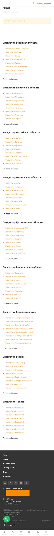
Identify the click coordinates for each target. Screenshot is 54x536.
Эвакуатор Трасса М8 (14, 433)
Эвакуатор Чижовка (14, 366)
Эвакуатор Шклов (13, 287)
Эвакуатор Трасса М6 (14, 426)
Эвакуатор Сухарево (14, 370)
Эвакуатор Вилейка (13, 63)
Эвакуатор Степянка (14, 373)
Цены (5, 459)
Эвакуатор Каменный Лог (16, 228)
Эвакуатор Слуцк (12, 56)
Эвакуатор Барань (13, 149)
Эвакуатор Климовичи (15, 291)
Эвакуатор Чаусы (12, 280)
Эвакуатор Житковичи (15, 194)
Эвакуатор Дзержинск (15, 59)
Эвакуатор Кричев (13, 298)
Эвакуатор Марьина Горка (16, 67)
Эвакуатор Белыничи (14, 273)
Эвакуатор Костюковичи (16, 284)
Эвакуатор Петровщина (15, 388)
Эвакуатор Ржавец (13, 384)
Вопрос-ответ (9, 463)
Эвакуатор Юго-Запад (15, 363)
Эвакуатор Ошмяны (14, 250)
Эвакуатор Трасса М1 (14, 408)
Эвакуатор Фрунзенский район (19, 321)
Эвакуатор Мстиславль (15, 277)
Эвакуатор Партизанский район (19, 332)
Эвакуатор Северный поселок (18, 381)
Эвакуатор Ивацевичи (15, 111)
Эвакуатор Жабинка (14, 93)
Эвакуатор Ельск (12, 183)
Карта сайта (46, 521)
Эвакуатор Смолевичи (15, 74)
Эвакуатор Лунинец (14, 115)
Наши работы (9, 468)
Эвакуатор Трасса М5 (14, 422)
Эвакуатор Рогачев (13, 201)
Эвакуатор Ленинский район (18, 343)
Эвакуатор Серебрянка (15, 377)
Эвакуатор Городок (13, 153)
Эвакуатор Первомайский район (19, 329)
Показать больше (10, 79)
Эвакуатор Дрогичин (14, 101)
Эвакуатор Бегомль (13, 138)
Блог (5, 472)
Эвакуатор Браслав (13, 145)
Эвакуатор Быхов (13, 294)
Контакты (7, 476)
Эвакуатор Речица (13, 208)
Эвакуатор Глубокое (14, 163)
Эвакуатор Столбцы (14, 70)
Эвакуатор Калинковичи (16, 205)
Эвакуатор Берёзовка (14, 235)
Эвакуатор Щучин (13, 242)
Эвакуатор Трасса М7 (14, 429)
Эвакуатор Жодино (13, 52)
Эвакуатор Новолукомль (16, 156)
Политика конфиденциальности (15, 521)
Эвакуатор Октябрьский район (18, 336)
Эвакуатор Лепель (13, 160)
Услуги (6, 455)
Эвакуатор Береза (13, 119)
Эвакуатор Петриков (14, 187)
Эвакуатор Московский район (18, 339)
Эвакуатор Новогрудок (15, 253)
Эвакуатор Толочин (13, 142)
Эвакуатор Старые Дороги (17, 49)
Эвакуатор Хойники (14, 190)
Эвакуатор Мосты (13, 246)
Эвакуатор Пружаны (14, 108)
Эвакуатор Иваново (14, 104)
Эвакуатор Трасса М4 (14, 418)
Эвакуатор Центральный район (19, 318)
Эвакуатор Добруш (13, 198)
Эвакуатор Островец (14, 232)
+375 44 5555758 (13, 488)
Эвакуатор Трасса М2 (14, 411)
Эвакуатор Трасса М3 (14, 415)
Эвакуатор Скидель (13, 239)
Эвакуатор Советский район (17, 325)
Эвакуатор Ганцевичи (14, 97)
